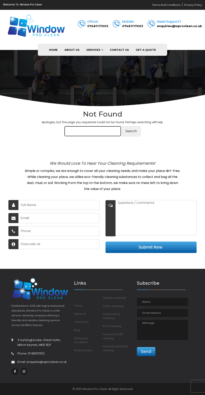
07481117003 (97, 26)
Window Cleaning (114, 297)
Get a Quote (146, 49)
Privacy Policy (193, 4)
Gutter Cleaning (113, 306)
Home (53, 49)
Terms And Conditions (166, 4)
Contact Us (119, 49)
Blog (77, 330)
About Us (71, 49)
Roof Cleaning (112, 326)
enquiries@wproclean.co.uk (179, 26)
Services (94, 49)
